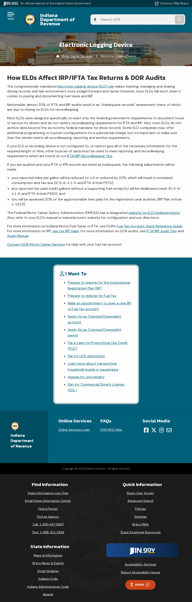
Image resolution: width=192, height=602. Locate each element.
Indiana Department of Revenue (73, 15)
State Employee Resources (140, 529)
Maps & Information (48, 552)
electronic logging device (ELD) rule (86, 78)
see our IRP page (66, 223)
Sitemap (140, 513)
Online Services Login (74, 426)
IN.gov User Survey (140, 490)
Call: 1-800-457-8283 (48, 521)
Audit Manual (17, 228)
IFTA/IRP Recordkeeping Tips (89, 148)
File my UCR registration (86, 351)
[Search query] (161, 15)
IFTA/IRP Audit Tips (162, 223)
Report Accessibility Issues (140, 569)
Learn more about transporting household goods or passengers (94, 362)
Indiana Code (48, 575)
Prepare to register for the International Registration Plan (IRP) (99, 278)
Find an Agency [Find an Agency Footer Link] (48, 513)
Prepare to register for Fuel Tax (92, 288)
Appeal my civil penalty (86, 373)
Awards (48, 591)
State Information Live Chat (48, 490)
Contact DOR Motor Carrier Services (36, 236)
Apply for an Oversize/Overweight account (95, 313)
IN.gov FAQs (140, 521)
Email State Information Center (48, 497)
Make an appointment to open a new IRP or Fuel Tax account (97, 299)
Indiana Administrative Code (48, 583)
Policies (140, 505)
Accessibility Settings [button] (140, 561)
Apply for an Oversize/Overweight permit (95, 327)
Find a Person (48, 505)
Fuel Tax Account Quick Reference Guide (149, 218)
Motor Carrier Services (77, 48)
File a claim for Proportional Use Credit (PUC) (98, 340)
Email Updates (48, 567)
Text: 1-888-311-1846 (48, 529)
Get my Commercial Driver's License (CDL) (96, 383)
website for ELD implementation (154, 205)
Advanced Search (141, 497)
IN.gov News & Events (48, 559)
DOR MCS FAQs (111, 426)
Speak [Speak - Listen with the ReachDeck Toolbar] (140, 581)
